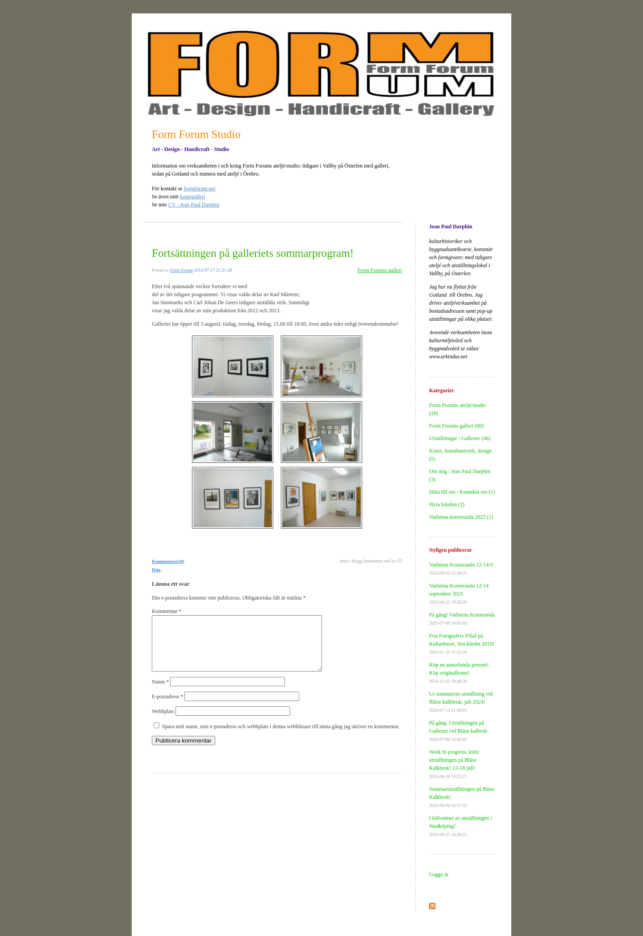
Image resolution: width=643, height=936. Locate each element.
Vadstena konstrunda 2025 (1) (461, 517)
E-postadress (167, 707)
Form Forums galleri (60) (456, 426)
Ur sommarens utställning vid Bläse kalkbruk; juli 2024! (461, 702)
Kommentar (166, 611)
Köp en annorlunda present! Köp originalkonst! (459, 673)
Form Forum (181, 270)
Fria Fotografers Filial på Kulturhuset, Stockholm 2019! (461, 644)
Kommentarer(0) (168, 561)
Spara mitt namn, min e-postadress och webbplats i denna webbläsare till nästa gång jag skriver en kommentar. (281, 737)
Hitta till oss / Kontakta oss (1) (462, 492)
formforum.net (199, 188)
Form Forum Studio (196, 134)
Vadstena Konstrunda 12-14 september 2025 (459, 593)
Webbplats (163, 722)
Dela (156, 569)
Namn (160, 692)
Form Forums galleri (380, 270)
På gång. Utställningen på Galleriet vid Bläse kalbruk (458, 731)
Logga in (438, 874)
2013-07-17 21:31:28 (213, 270)
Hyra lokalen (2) (446, 504)
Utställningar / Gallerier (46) (460, 438)
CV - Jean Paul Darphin (193, 204)
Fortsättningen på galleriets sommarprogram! (253, 253)
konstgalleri (192, 196)
